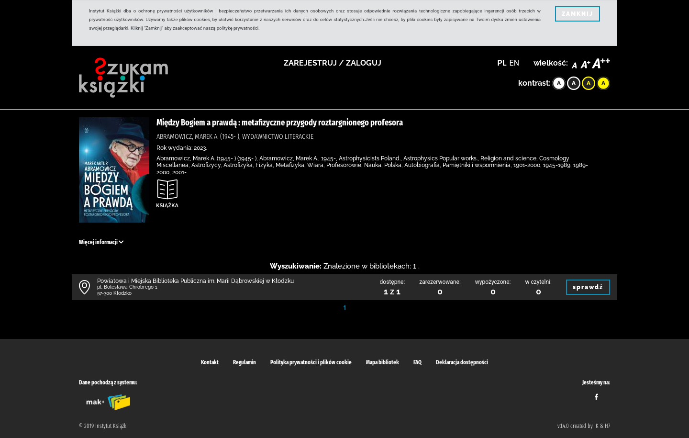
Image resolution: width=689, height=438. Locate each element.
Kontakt (210, 362)
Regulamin (244, 362)
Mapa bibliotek (382, 362)
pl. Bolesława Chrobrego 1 (127, 287)
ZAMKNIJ (577, 14)
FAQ (417, 362)
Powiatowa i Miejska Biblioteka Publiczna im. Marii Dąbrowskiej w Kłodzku (195, 281)
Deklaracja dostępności (462, 362)
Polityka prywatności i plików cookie (311, 362)
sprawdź (588, 287)
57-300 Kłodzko (114, 293)
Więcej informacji (101, 242)
